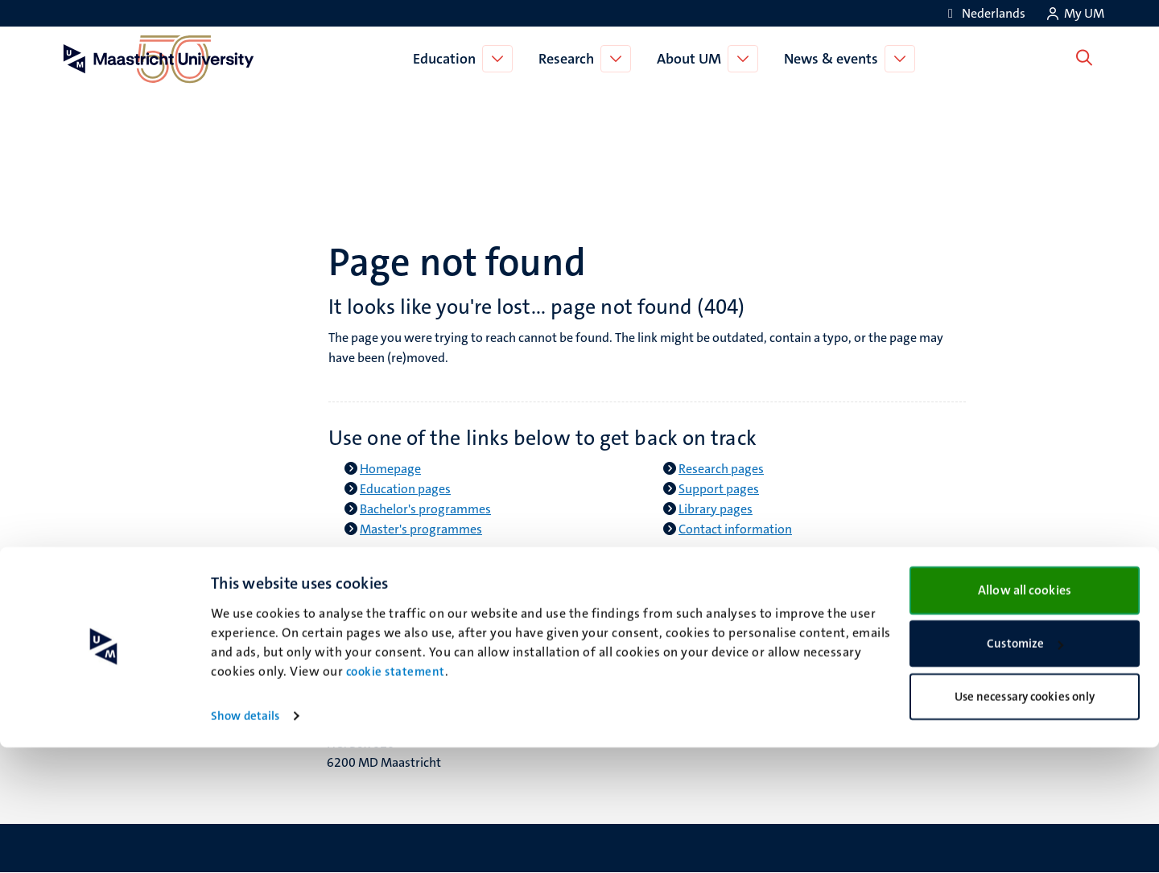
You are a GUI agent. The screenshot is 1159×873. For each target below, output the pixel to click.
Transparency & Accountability (956, 641)
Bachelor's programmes (425, 508)
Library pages (715, 508)
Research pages (721, 468)
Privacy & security (921, 661)
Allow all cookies (1024, 714)
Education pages (405, 488)
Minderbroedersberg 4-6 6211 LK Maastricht (395, 653)
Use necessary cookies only (1025, 821)
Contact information (735, 529)
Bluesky (620, 621)
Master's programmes (421, 529)
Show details (245, 842)
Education (447, 58)
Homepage (390, 468)
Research (569, 58)
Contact (892, 621)
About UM (692, 58)
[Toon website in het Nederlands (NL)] (983, 13)
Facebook (625, 641)
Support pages (718, 488)
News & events (834, 58)
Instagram (627, 661)
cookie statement (395, 797)
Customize (1025, 769)
